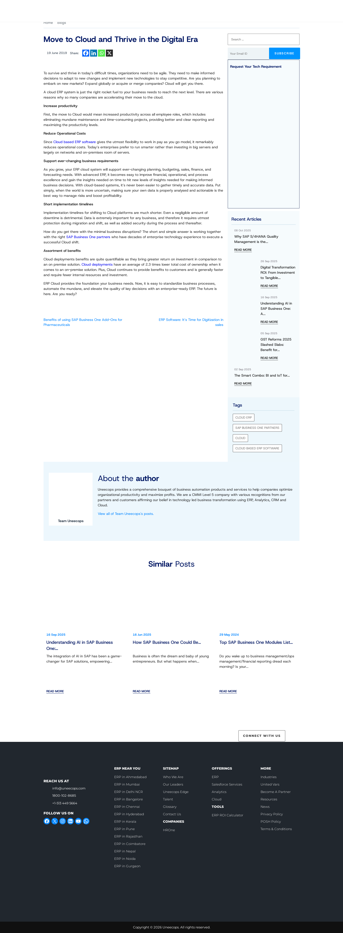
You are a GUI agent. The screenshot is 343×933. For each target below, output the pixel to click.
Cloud (240, 438)
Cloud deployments (97, 264)
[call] (221, 6)
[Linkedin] (93, 53)
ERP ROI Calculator (227, 815)
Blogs (61, 22)
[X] (109, 53)
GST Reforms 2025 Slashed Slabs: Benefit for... (276, 344)
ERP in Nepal (125, 851)
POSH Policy (271, 821)
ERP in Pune (124, 829)
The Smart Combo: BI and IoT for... (262, 375)
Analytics (219, 792)
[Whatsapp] (101, 53)
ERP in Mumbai (127, 784)
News (265, 807)
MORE (266, 768)
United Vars (270, 784)
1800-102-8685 (64, 795)
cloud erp (243, 417)
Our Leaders (173, 784)
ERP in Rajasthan (128, 836)
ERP (215, 777)
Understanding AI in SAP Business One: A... (276, 308)
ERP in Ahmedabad (130, 777)
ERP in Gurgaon (127, 866)
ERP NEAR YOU (127, 768)
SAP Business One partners (88, 237)
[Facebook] (85, 53)
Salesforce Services (227, 784)
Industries (268, 777)
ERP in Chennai (127, 807)
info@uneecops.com (69, 788)
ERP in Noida (125, 859)
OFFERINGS (222, 768)
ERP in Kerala (125, 821)
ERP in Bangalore (128, 799)
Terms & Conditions (276, 829)
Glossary (170, 807)
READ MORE (243, 250)
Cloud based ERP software (74, 142)
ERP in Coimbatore (129, 844)
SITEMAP (171, 768)
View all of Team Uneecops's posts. (126, 513)
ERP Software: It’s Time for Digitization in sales (191, 322)
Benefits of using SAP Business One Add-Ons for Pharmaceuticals (83, 322)
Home (48, 22)
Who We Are (179, 7)
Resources (269, 799)
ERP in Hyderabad (129, 814)
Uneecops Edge (176, 792)
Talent (168, 799)
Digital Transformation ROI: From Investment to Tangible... (278, 272)
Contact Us (285, 7)
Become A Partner (276, 792)
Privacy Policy (272, 814)
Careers (201, 7)
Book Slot (252, 6)
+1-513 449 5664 (64, 803)
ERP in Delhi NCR (128, 792)
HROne (169, 830)
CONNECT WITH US (262, 735)
